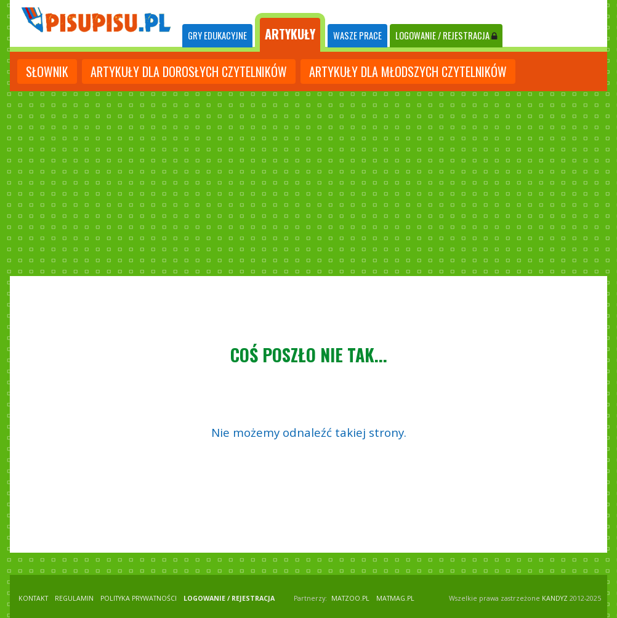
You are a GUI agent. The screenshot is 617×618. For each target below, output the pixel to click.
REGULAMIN (74, 598)
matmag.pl (395, 598)
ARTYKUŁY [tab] (290, 34)
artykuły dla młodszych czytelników (408, 71)
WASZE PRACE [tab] (357, 35)
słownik (47, 71)
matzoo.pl (350, 598)
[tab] (217, 36)
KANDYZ (555, 598)
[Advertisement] (308, 183)
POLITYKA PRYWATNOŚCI (138, 598)
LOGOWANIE (446, 35)
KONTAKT (33, 598)
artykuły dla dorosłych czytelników (189, 71)
